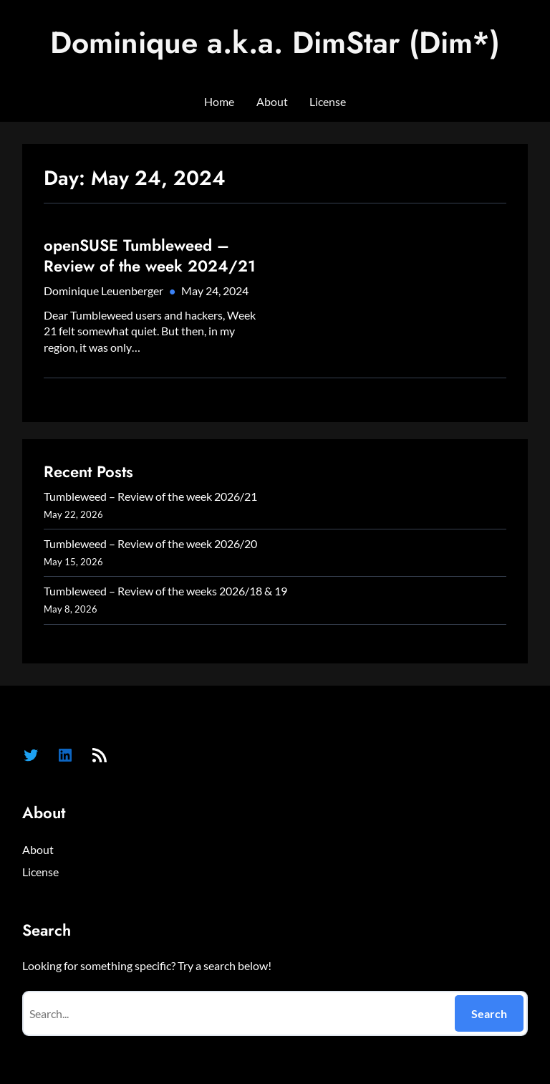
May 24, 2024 (215, 290)
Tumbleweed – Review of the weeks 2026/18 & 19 (165, 591)
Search (489, 1013)
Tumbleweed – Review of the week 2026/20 (150, 543)
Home (219, 101)
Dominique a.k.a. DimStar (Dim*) (275, 42)
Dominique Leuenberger (103, 290)
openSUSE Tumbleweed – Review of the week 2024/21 (150, 255)
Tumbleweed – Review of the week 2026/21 (150, 496)
